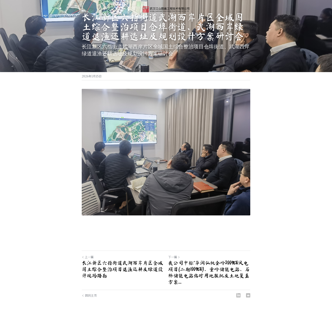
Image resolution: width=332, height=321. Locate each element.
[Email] (248, 295)
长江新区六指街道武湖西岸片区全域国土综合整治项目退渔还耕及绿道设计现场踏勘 (122, 269)
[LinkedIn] (238, 295)
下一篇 (174, 257)
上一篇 (88, 257)
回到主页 (89, 295)
